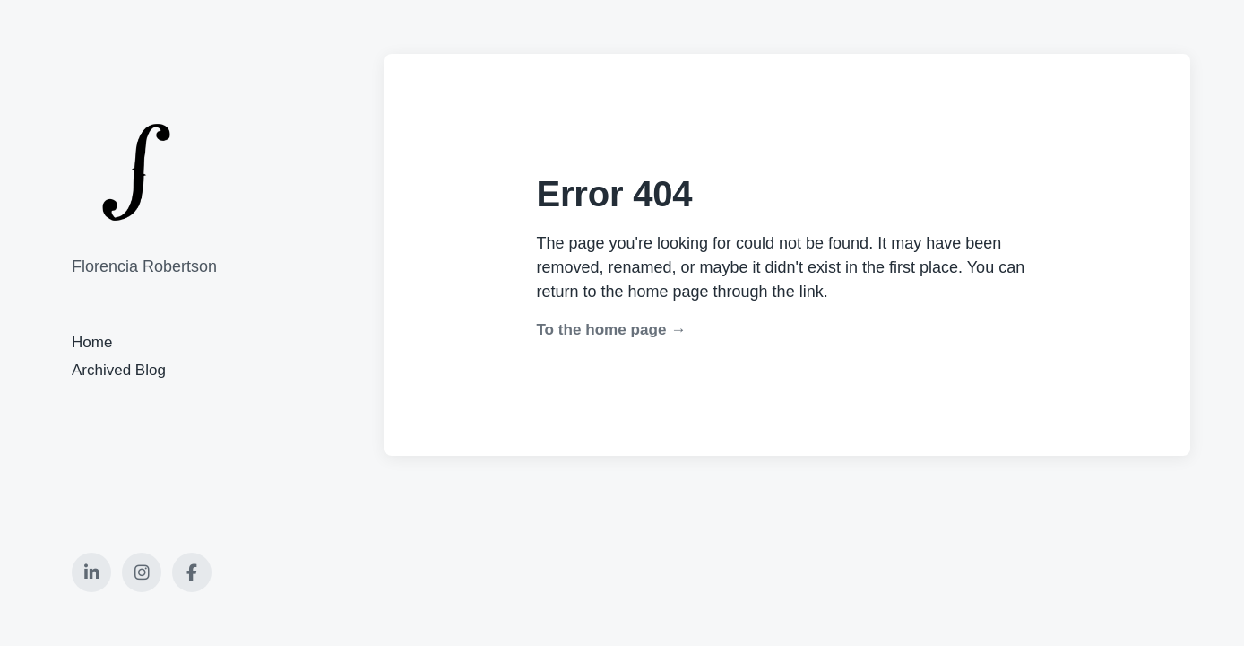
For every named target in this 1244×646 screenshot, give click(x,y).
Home (92, 342)
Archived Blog (119, 370)
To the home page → (611, 329)
